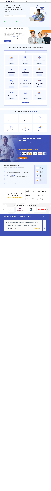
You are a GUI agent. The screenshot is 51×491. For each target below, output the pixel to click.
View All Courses (25, 102)
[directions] (25, 16)
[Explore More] (7, 41)
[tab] (15, 52)
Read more (14, 36)
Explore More (23, 158)
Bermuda (44, 3)
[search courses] (14, 15)
